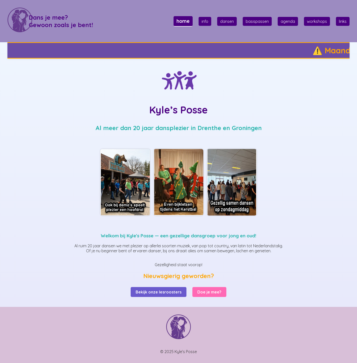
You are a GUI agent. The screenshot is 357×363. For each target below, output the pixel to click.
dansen (227, 21)
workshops (317, 21)
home (183, 21)
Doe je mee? (209, 292)
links (343, 21)
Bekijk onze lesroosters (158, 292)
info (205, 21)
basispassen (257, 21)
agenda (288, 21)
